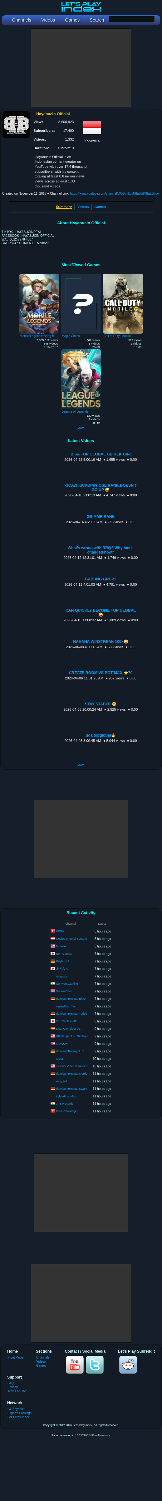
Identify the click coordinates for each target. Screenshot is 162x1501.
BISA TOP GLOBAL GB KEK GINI (100, 454)
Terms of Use (16, 1391)
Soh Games (64, 953)
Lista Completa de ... (69, 1028)
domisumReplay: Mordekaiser (76, 1073)
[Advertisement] (81, 68)
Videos (83, 207)
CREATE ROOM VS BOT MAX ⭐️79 (101, 673)
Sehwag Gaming (67, 983)
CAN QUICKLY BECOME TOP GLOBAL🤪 (101, 612)
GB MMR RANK (100, 516)
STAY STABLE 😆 (100, 704)
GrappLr (61, 976)
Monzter (61, 946)
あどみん (62, 968)
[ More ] (81, 428)
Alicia (59, 1059)
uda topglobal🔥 (101, 735)
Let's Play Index (18, 1417)
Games (100, 207)
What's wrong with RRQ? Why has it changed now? (101, 550)
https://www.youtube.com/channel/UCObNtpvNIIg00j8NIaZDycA (114, 193)
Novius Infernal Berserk (71, 938)
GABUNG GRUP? (100, 579)
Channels (43, 1357)
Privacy (12, 1387)
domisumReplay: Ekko (71, 998)
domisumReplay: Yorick (71, 1013)
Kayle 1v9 (62, 961)
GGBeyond (15, 1409)
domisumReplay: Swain (71, 1088)
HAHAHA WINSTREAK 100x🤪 (100, 641)
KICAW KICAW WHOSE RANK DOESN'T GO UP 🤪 (100, 487)
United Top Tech (66, 1006)
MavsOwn (62, 1043)
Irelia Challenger (67, 1111)
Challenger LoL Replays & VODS (78, 1036)
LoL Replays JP (66, 1021)
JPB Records (64, 1103)
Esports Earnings (19, 1413)
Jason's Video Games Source (75, 1066)
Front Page (15, 1357)
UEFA (60, 931)
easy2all (61, 1081)
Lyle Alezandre (66, 1096)
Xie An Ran (63, 991)
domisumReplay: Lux (70, 1051)
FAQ (10, 1383)
